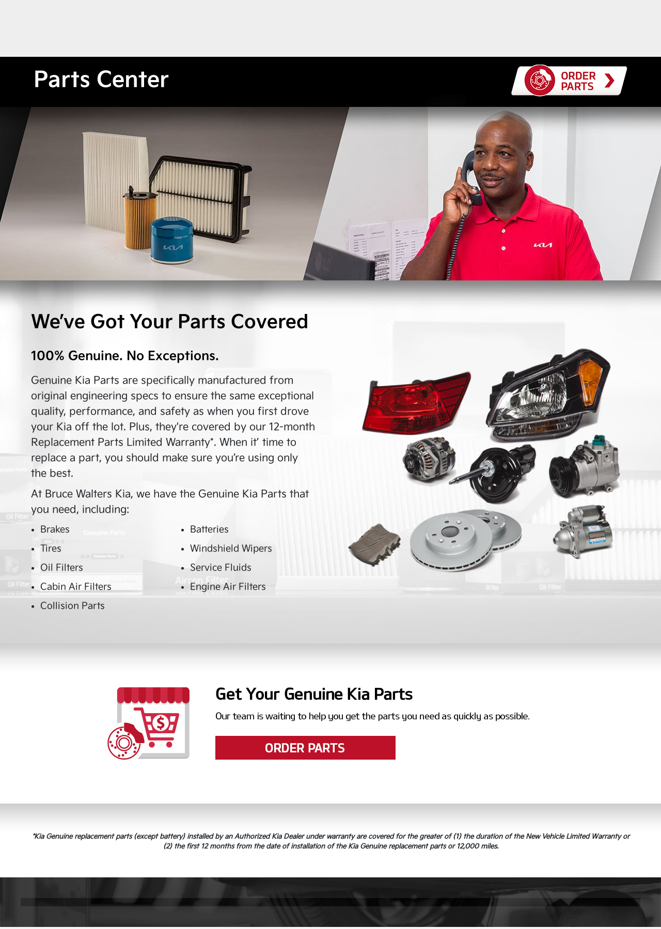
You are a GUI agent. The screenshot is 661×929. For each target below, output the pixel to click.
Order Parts (330, 723)
